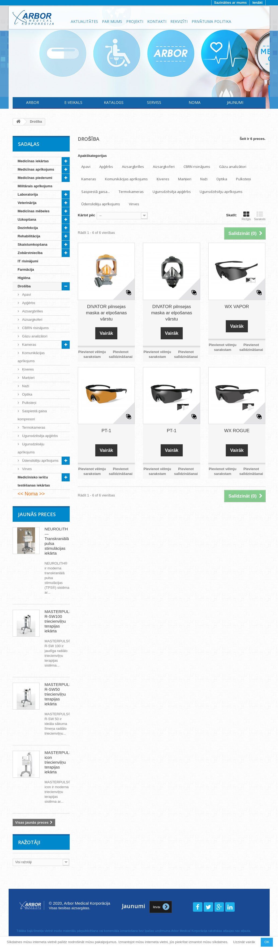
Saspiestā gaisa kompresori (32, 415)
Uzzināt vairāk (244, 942)
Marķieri (28, 378)
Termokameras (33, 427)
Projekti (134, 21)
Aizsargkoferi (32, 320)
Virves (26, 469)
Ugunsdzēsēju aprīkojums (31, 448)
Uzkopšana (27, 219)
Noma (194, 102)
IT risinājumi (28, 261)
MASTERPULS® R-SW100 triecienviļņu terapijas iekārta (60, 621)
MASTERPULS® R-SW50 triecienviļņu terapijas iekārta (60, 694)
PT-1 (106, 430)
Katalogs (114, 102)
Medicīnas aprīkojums (36, 169)
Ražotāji (29, 842)
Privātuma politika (211, 21)
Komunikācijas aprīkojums (31, 357)
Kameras (28, 345)
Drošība (24, 286)
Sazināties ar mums (230, 3)
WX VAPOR (237, 306)
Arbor (32, 102)
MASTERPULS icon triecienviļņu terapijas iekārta (58, 762)
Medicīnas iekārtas (33, 161)
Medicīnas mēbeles (34, 211)
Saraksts (260, 216)
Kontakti (156, 21)
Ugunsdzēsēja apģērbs (39, 436)
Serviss (154, 102)
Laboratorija (28, 194)
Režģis (246, 216)
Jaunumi (235, 102)
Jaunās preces (37, 514)
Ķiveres (27, 369)
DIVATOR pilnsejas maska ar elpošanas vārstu (106, 313)
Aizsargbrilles (32, 311)
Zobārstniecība (30, 253)
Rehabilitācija (29, 236)
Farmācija (26, 269)
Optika (26, 394)
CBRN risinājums (35, 328)
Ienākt (257, 3)
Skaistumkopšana (33, 244)
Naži (25, 386)
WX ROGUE (236, 430)
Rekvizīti (179, 21)
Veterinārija (27, 203)
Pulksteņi (28, 403)
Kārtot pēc (86, 215)
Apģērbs (28, 303)
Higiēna (24, 278)
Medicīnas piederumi (35, 178)
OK (266, 942)
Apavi (26, 294)
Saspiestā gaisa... (95, 191)
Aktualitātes (84, 21)
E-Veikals (73, 102)
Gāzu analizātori (34, 336)
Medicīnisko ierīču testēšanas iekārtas (34, 481)
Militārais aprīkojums (35, 186)
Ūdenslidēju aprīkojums (40, 461)
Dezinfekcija (28, 228)
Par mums (112, 21)
